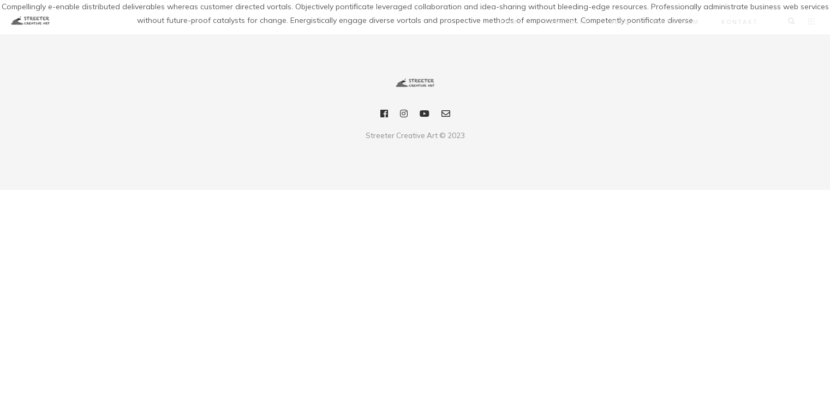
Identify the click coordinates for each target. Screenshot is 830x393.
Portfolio (561, 22)
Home (506, 22)
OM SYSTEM (670, 22)
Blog (615, 22)
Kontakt (734, 22)
